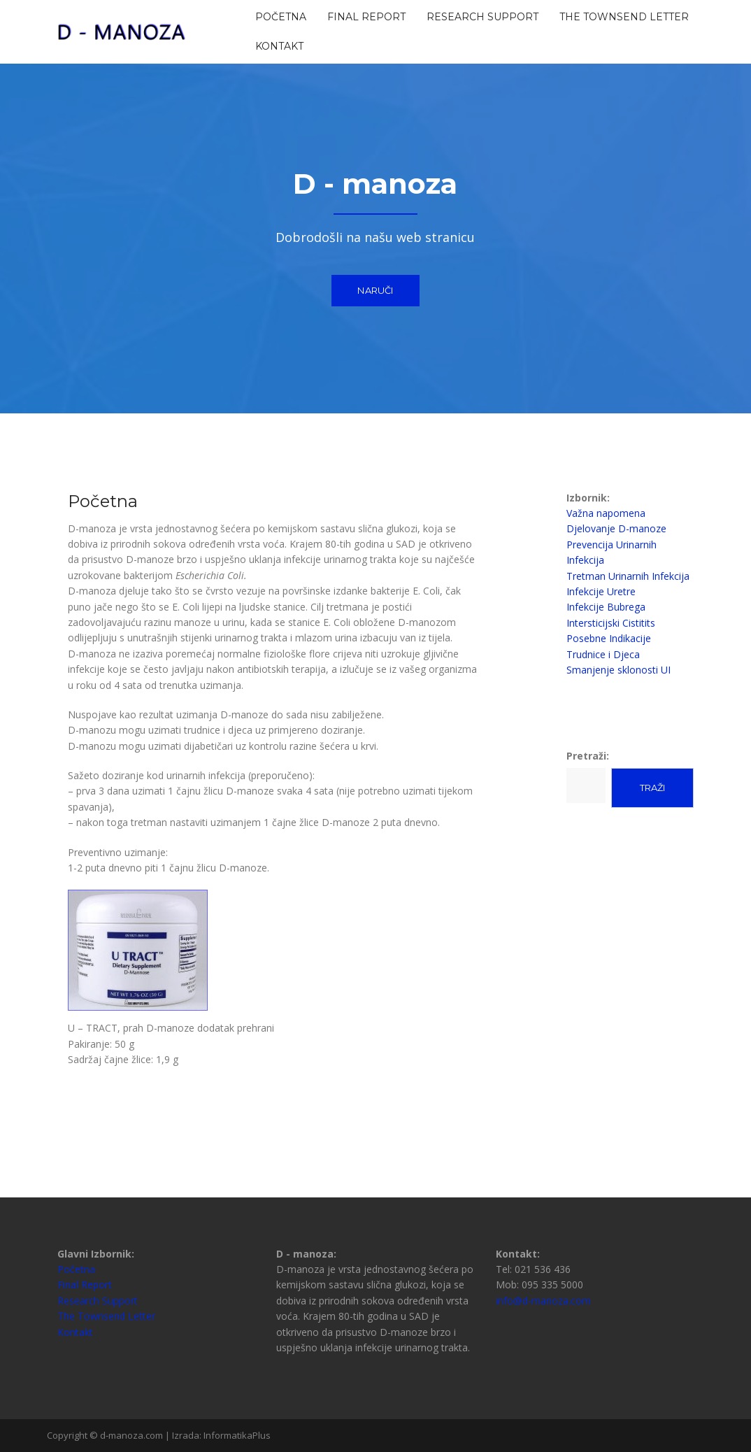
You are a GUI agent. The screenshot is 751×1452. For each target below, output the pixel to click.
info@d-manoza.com (543, 1300)
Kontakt (279, 46)
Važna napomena (605, 513)
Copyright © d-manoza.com (106, 1435)
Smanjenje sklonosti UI (618, 669)
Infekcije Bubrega (605, 606)
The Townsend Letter (624, 16)
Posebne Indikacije (608, 638)
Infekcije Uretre (601, 591)
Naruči (375, 290)
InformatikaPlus (237, 1435)
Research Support (482, 16)
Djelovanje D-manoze (616, 528)
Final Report (366, 16)
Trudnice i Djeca (603, 654)
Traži (652, 787)
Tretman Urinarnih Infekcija (627, 576)
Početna (280, 16)
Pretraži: (587, 755)
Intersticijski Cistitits (610, 622)
